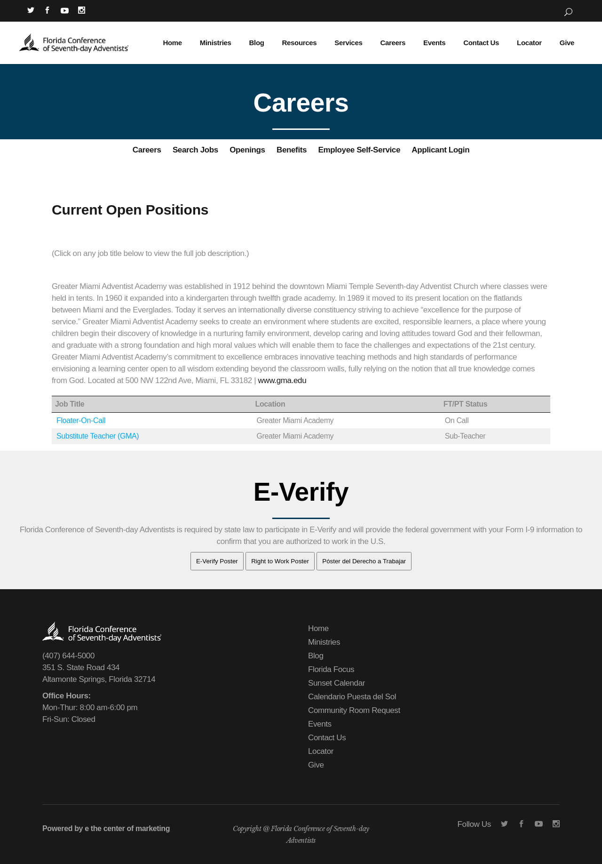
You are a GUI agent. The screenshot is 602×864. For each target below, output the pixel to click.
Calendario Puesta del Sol (352, 696)
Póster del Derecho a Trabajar (364, 561)
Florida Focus (331, 669)
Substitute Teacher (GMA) (97, 436)
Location (270, 404)
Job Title (69, 404)
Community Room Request (354, 710)
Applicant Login (440, 149)
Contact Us (327, 737)
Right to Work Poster (280, 561)
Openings (247, 149)
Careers (147, 149)
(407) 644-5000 (68, 655)
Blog (316, 655)
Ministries (324, 642)
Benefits (292, 149)
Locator (320, 751)
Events (320, 724)
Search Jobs (195, 149)
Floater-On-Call (80, 420)
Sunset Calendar (336, 683)
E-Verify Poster (217, 561)
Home (318, 628)
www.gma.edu (282, 380)
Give (316, 764)
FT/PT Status (466, 404)
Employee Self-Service (359, 149)
